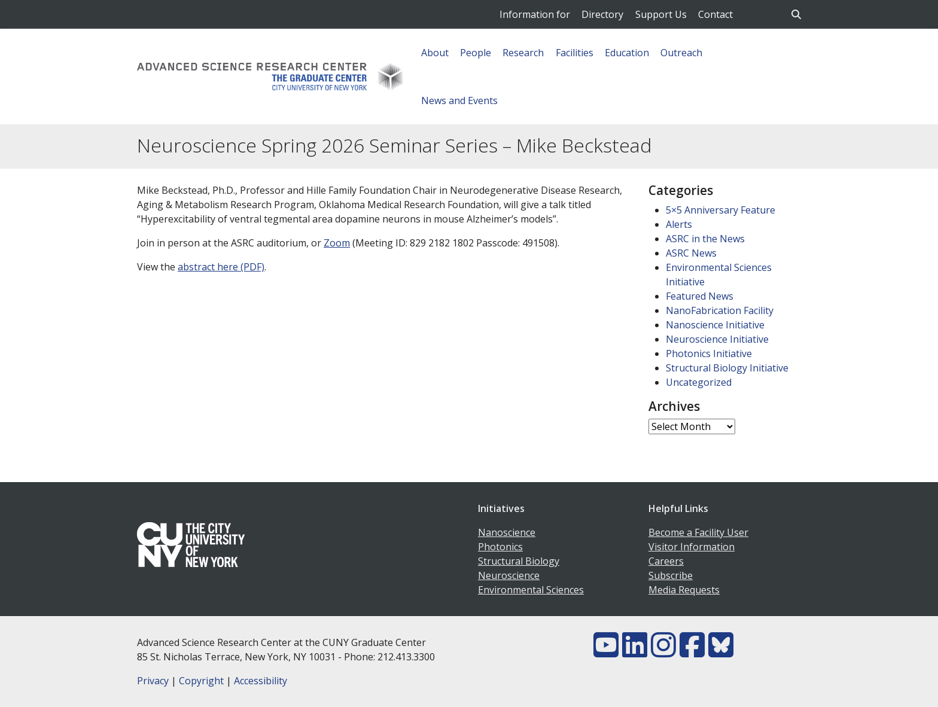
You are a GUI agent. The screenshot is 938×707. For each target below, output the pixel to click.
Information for (535, 14)
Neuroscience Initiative (717, 339)
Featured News (699, 296)
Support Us (661, 14)
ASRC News (691, 253)
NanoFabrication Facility (719, 310)
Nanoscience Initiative (715, 324)
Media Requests (684, 589)
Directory (602, 14)
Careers (666, 561)
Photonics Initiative (709, 353)
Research (523, 52)
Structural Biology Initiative (727, 367)
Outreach (681, 52)
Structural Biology (518, 561)
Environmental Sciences (531, 589)
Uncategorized (699, 382)
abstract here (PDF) (221, 266)
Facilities (574, 52)
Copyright (201, 680)
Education (627, 52)
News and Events (459, 100)
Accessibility (260, 680)
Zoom (337, 242)
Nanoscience (506, 532)
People (475, 52)
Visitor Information (691, 546)
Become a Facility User (698, 532)
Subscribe (670, 575)
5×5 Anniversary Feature (720, 210)
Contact (715, 14)
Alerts (679, 224)
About (435, 52)
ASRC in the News (705, 238)
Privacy (153, 680)
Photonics (500, 546)
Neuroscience (509, 575)
